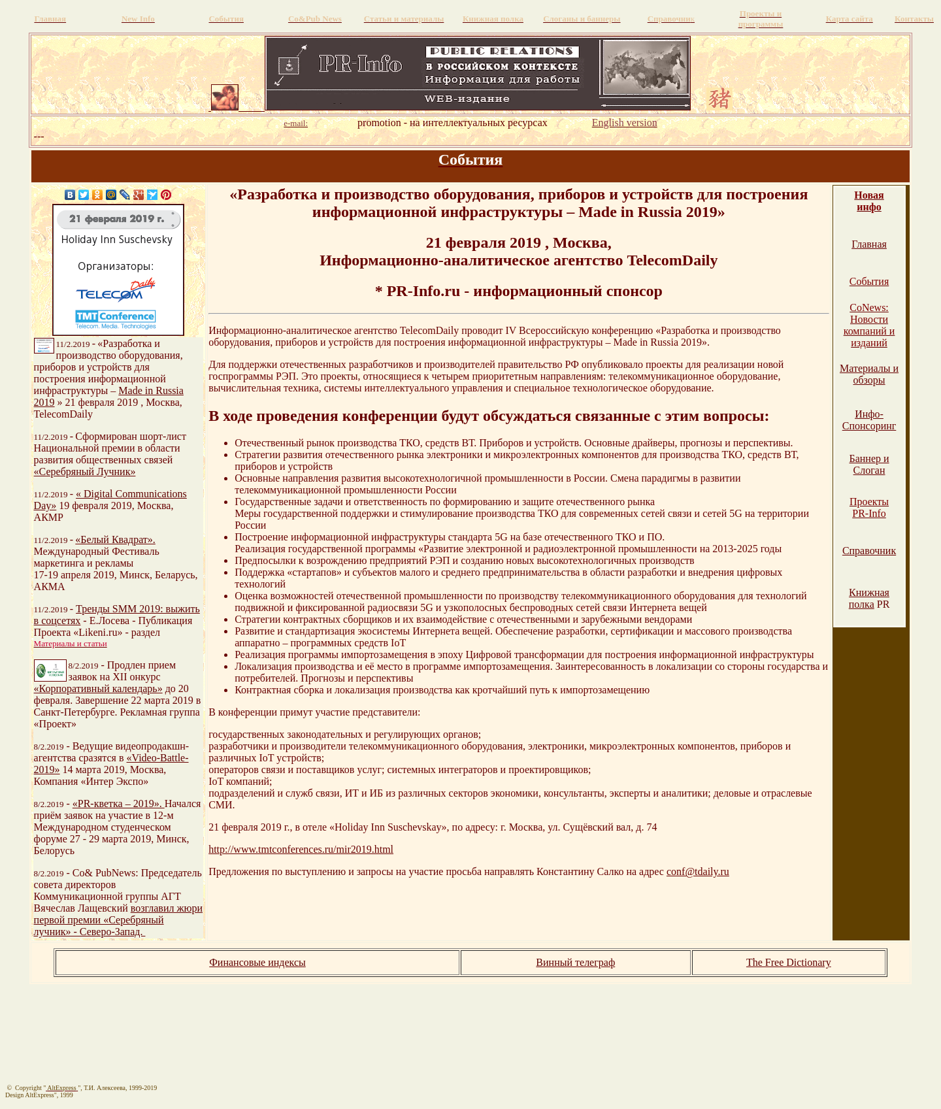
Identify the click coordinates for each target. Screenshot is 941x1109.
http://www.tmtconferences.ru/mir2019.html (300, 849)
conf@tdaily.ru (698, 871)
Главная (869, 244)
